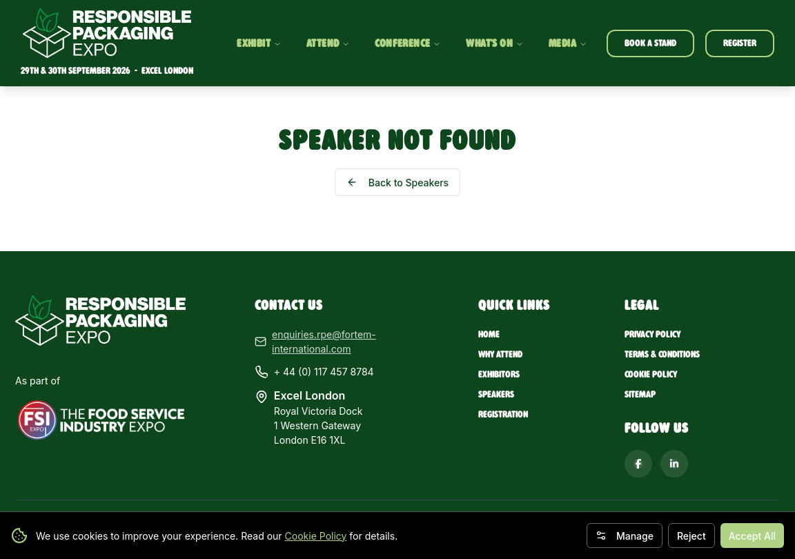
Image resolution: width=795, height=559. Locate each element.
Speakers (496, 394)
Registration (503, 414)
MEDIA (568, 43)
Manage (625, 536)
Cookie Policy (316, 536)
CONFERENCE (408, 43)
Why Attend (500, 354)
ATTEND (328, 43)
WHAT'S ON (495, 43)
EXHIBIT (259, 43)
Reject (691, 536)
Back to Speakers (397, 182)
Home (489, 334)
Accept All (752, 536)
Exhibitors (499, 374)
